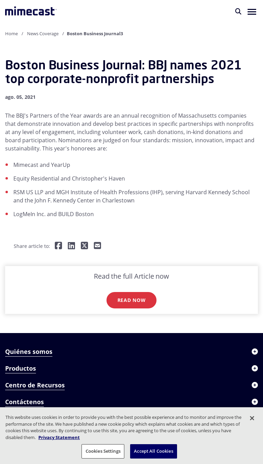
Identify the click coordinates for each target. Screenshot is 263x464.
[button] (252, 11)
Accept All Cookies (153, 451)
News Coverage (43, 33)
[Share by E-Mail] (97, 246)
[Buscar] (238, 11)
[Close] (252, 418)
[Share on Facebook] (58, 246)
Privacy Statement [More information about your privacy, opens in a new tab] (59, 437)
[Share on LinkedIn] (71, 246)
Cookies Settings (103, 451)
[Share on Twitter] (84, 246)
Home (11, 33)
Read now (131, 300)
